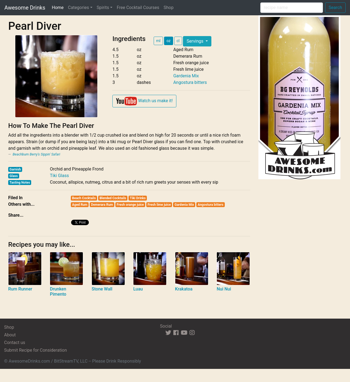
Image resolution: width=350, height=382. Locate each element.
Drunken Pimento (58, 291)
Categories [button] (78, 7)
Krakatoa (183, 289)
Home (59, 7)
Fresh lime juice (159, 205)
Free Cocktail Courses (138, 7)
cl (178, 41)
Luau (138, 289)
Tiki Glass (59, 175)
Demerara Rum (102, 205)
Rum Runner (20, 289)
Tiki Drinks (138, 198)
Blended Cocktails (113, 198)
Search (335, 7)
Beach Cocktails (84, 198)
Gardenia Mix (186, 75)
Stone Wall (102, 289)
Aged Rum (80, 205)
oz (169, 41)
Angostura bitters (190, 82)
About (10, 334)
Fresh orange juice (130, 205)
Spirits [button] (103, 7)
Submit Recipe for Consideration (35, 350)
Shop (168, 7)
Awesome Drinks (24, 7)
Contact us (14, 342)
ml (158, 41)
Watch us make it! (144, 101)
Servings (195, 41)
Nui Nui (224, 289)
